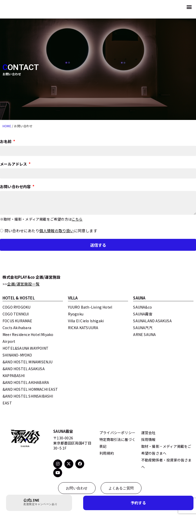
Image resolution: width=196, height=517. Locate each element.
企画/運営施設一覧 (23, 284)
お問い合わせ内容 (16, 187)
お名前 (6, 141)
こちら (77, 219)
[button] (189, 7)
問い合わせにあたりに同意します (51, 231)
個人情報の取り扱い (56, 230)
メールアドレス (14, 164)
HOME (7, 126)
